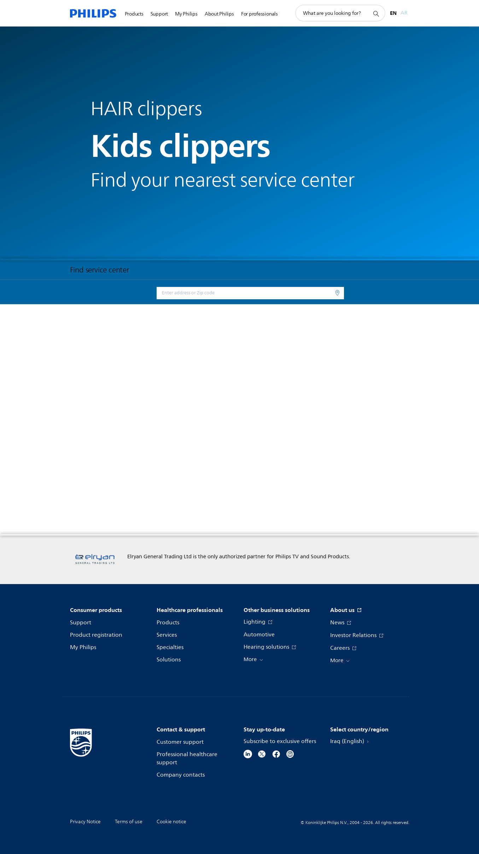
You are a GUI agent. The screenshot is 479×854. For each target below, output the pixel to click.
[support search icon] (376, 13)
